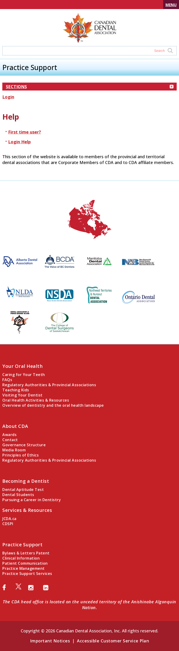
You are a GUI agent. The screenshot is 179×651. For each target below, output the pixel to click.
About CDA (15, 426)
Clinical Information (21, 558)
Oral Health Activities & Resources (35, 400)
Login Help (19, 141)
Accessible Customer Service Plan (113, 641)
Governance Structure (24, 444)
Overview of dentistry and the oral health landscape (53, 405)
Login (8, 97)
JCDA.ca (9, 518)
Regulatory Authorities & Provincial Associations (49, 384)
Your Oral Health (22, 366)
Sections (89, 86)
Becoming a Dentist (25, 481)
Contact (10, 439)
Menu (171, 4)
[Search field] (85, 51)
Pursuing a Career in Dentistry (31, 499)
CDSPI (7, 523)
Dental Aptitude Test (23, 489)
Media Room (14, 450)
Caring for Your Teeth (23, 374)
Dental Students (18, 494)
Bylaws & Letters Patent (26, 553)
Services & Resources (27, 510)
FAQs (7, 379)
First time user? (24, 132)
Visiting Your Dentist (22, 395)
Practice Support (22, 544)
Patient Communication (25, 563)
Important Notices (50, 641)
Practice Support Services (27, 573)
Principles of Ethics (20, 455)
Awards (9, 434)
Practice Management (23, 568)
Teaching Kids (15, 390)
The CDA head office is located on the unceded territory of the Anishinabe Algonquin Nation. (89, 604)
